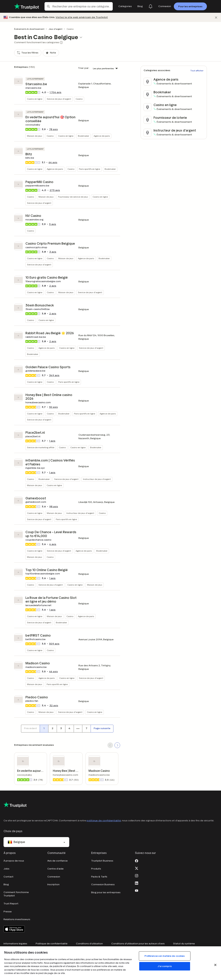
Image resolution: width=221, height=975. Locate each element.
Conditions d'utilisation (89, 943)
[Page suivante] (102, 728)
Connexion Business (103, 884)
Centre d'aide (55, 868)
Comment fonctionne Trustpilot (16, 894)
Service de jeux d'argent (59, 99)
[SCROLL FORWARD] (117, 745)
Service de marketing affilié (40, 447)
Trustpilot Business (102, 860)
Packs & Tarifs (99, 876)
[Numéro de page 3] (61, 728)
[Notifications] (150, 6)
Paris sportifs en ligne (89, 169)
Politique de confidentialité (51, 943)
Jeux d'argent (55, 29)
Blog (6, 884)
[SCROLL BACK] (110, 745)
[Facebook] (136, 860)
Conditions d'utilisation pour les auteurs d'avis (138, 943)
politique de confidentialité (104, 820)
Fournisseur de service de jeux (73, 196)
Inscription (53, 884)
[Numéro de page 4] (69, 728)
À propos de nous (14, 860)
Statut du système (184, 943)
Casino (79, 99)
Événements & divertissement (29, 29)
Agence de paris (102, 136)
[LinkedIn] (136, 882)
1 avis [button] (52, 440)
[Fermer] (216, 17)
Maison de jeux (34, 136)
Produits (96, 868)
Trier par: (83, 68)
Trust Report (11, 903)
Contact (8, 876)
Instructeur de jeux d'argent (97, 479)
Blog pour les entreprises (105, 892)
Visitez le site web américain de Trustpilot (82, 17)
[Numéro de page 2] (52, 728)
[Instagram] (136, 875)
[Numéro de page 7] (86, 728)
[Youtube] (136, 890)
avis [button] (55, 92)
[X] (136, 867)
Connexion (53, 876)
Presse (8, 911)
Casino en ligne (34, 99)
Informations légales (15, 943)
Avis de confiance (57, 860)
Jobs (6, 868)
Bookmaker (83, 136)
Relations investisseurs (17, 919)
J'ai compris (165, 966)
